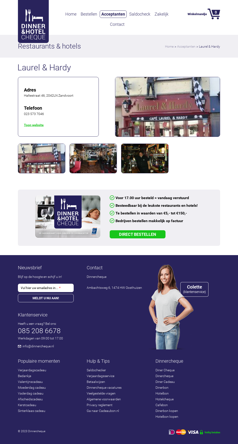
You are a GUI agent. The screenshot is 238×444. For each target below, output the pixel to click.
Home (70, 14)
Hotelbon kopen (166, 416)
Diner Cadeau (165, 382)
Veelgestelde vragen (101, 393)
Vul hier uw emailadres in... (40, 288)
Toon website (34, 125)
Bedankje (24, 376)
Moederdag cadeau (32, 387)
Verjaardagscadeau (32, 370)
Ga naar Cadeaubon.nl (103, 411)
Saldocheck (139, 14)
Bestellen (89, 14)
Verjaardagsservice (100, 376)
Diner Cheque (165, 370)
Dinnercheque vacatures (104, 387)
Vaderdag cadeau (30, 393)
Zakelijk (162, 14)
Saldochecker (96, 370)
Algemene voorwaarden (104, 399)
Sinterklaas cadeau (31, 411)
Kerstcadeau (27, 405)
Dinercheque (164, 376)
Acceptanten (113, 14)
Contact (117, 24)
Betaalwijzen (96, 382)
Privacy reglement (99, 405)
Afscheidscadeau (30, 399)
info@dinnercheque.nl (38, 346)
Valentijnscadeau (30, 382)
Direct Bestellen (137, 234)
